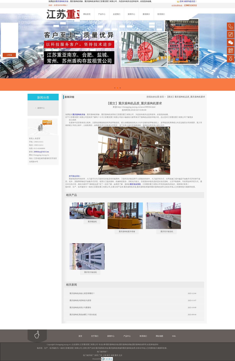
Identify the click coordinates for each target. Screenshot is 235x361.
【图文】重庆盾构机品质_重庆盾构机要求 (185, 97)
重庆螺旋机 (92, 222)
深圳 (96, 355)
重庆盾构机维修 (125, 344)
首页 (162, 97)
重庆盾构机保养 (138, 344)
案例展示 (146, 14)
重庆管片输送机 (167, 231)
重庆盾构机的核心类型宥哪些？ (82, 293)
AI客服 (9, 55)
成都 (112, 355)
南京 (108, 355)
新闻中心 (131, 14)
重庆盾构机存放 (62, 1)
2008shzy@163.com (41, 152)
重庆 (116, 355)
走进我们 (116, 14)
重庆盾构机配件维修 (127, 231)
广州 (100, 355)
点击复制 (75, 344)
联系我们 (161, 14)
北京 (120, 355)
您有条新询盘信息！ (187, 1)
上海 (104, 355)
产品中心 (101, 14)
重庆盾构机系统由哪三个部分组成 (83, 315)
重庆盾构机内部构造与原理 (80, 300)
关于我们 (94, 336)
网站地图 (159, 336)
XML (174, 336)
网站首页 (87, 14)
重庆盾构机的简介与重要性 (80, 307)
